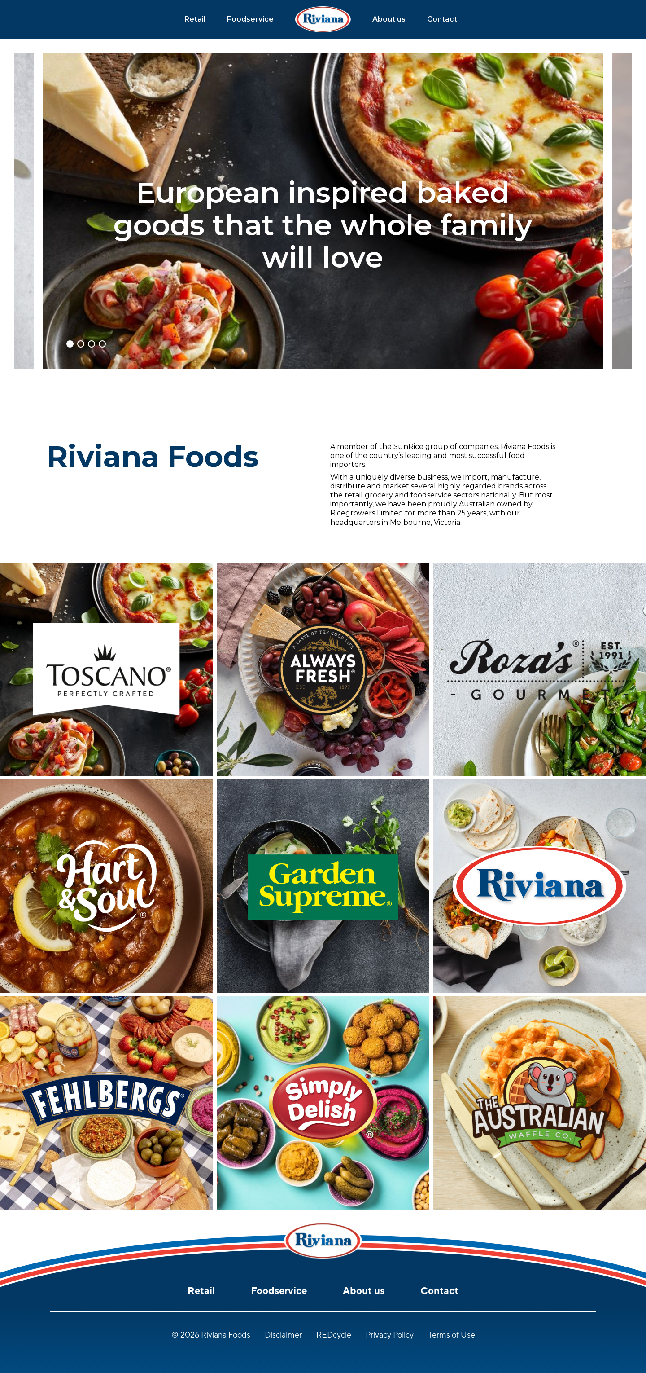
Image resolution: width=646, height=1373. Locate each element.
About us (389, 19)
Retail (194, 19)
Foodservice (250, 19)
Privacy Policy (390, 1335)
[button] (70, 344)
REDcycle (333, 1335)
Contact (442, 19)
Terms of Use (451, 1335)
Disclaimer (283, 1335)
